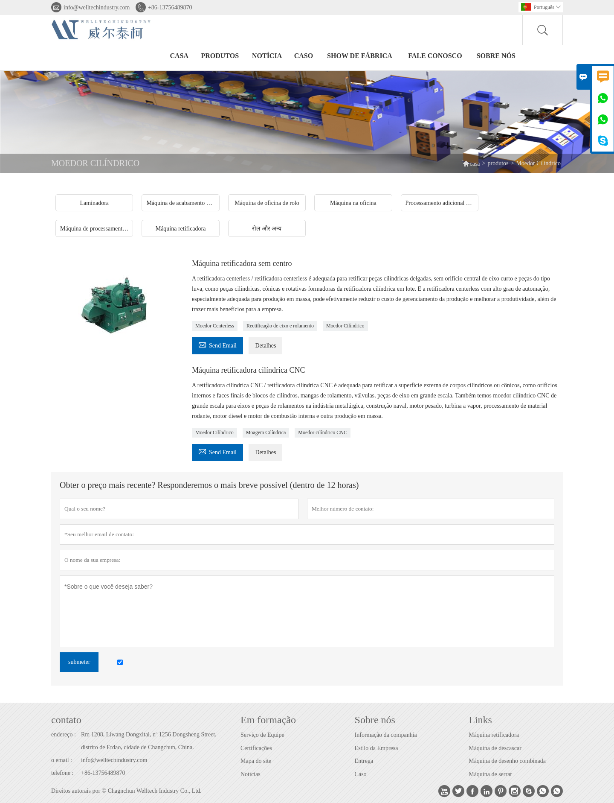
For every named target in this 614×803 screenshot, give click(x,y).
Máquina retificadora (494, 735)
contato (66, 719)
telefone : (62, 773)
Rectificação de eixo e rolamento (280, 326)
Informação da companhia (386, 735)
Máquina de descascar (495, 748)
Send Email (217, 344)
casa (179, 55)
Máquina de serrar (490, 774)
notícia (267, 55)
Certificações (256, 748)
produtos (220, 55)
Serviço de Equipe (262, 735)
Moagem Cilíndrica (266, 432)
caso (303, 55)
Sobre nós (496, 55)
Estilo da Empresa (376, 748)
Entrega (364, 761)
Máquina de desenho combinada (507, 761)
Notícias (250, 774)
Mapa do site (255, 761)
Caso (361, 774)
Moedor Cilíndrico (345, 326)
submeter (79, 662)
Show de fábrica (359, 55)
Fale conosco (435, 55)
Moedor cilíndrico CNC (322, 432)
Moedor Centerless (214, 326)
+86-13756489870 (170, 7)
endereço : (63, 734)
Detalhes (265, 345)
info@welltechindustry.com (97, 7)
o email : (61, 760)
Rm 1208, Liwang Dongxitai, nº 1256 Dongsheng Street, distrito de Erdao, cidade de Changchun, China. (149, 740)
